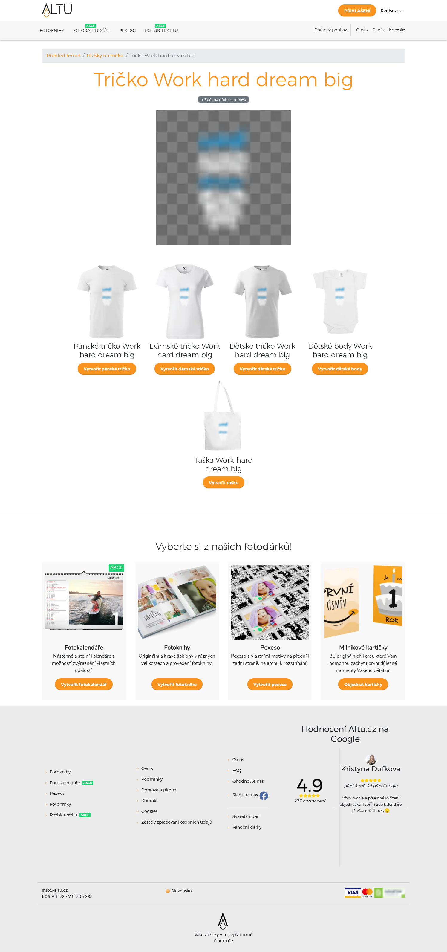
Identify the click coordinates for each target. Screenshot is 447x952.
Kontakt (397, 30)
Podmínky (152, 779)
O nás (362, 30)
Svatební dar (245, 817)
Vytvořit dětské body (340, 369)
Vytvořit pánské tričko (107, 369)
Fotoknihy (52, 31)
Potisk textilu (161, 31)
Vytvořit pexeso (270, 685)
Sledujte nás (245, 795)
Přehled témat (63, 55)
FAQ (236, 771)
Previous (335, 807)
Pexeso (127, 31)
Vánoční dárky (246, 827)
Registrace (391, 11)
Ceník (378, 30)
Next (406, 807)
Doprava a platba (158, 790)
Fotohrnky (61, 804)
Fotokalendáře (91, 31)
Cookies (149, 812)
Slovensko (181, 891)
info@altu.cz (55, 890)
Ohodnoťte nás (248, 781)
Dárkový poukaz (330, 30)
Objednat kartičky (363, 685)
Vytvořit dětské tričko (262, 369)
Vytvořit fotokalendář (84, 685)
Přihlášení (357, 11)
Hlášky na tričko (105, 55)
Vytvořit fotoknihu (177, 685)
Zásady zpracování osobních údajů (176, 822)
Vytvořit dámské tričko (184, 369)
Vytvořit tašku (223, 483)
